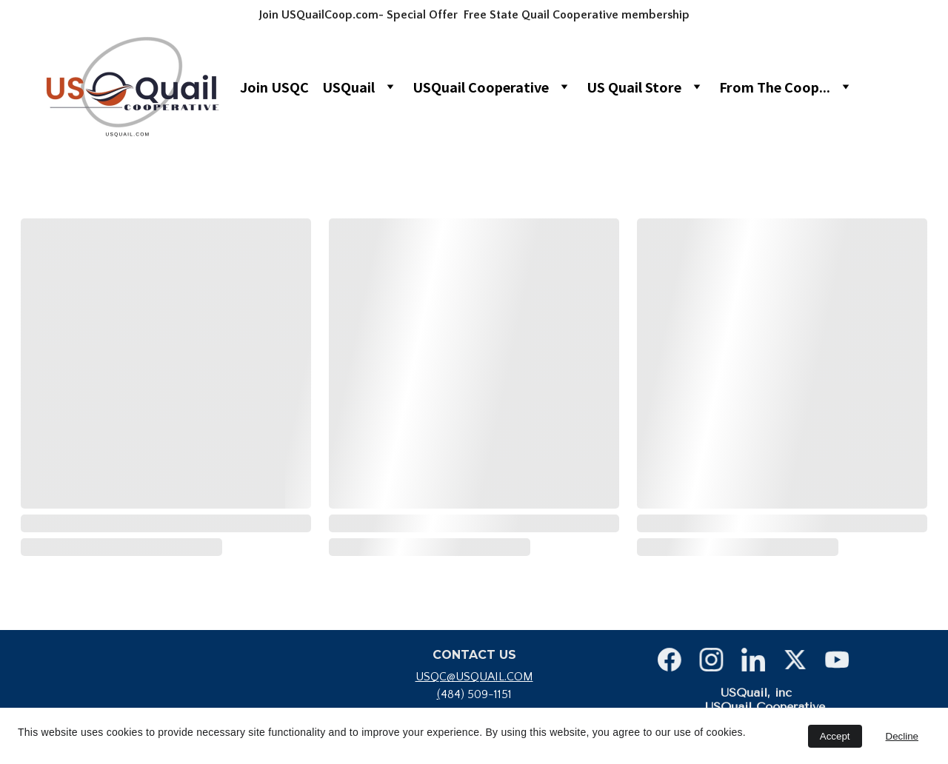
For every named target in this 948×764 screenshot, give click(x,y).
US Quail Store (634, 86)
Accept (835, 736)
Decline (902, 736)
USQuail (348, 86)
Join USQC (274, 86)
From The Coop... (774, 86)
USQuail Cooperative (481, 86)
